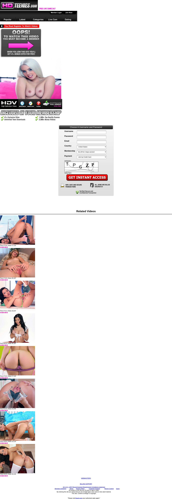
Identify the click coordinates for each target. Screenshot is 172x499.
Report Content (109, 489)
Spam (118, 489)
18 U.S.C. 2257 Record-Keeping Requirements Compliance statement (84, 487)
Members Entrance (60, 489)
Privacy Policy (80, 489)
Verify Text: (67, 173)
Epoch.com (78, 498)
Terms (71, 489)
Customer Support (94, 489)
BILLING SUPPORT (86, 484)
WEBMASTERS (86, 478)
